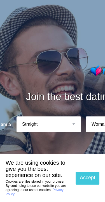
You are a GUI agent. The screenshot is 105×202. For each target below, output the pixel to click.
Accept (87, 177)
